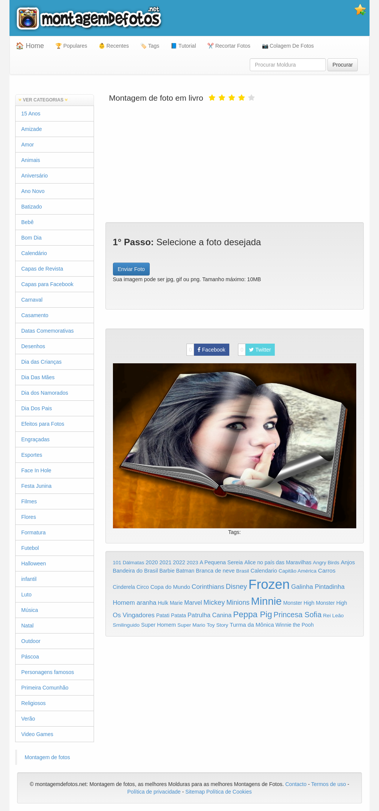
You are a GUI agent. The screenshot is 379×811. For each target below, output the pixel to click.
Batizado (31, 207)
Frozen (269, 584)
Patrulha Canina (210, 615)
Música (29, 610)
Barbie (167, 571)
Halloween (33, 563)
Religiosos (33, 703)
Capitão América (297, 571)
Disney (236, 586)
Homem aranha (135, 602)
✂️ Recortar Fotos (228, 46)
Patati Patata (171, 615)
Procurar (342, 65)
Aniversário (34, 176)
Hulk (163, 603)
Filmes (29, 501)
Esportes (31, 455)
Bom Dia (31, 238)
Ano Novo (32, 191)
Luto (26, 595)
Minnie (266, 601)
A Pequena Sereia (221, 562)
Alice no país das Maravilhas (278, 562)
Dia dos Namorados (44, 393)
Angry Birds (326, 562)
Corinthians (208, 586)
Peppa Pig (252, 614)
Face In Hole (36, 470)
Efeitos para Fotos (42, 424)
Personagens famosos (47, 672)
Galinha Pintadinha (318, 586)
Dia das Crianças (41, 362)
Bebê (27, 222)
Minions (237, 602)
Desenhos (33, 346)
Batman (185, 571)
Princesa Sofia (298, 614)
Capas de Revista (42, 269)
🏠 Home (30, 46)
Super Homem (158, 625)
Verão (28, 719)
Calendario (264, 571)
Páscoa (30, 657)
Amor (27, 145)
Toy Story (217, 625)
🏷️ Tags (149, 46)
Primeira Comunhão (45, 688)
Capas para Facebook (47, 284)
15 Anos (31, 114)
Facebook (205, 350)
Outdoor (31, 641)
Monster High (298, 603)
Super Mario (191, 625)
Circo (142, 587)
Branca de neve (215, 571)
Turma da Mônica (252, 624)
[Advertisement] (235, 162)
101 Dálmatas (128, 562)
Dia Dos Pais (36, 408)
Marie (176, 603)
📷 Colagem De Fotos (288, 46)
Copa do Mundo (170, 587)
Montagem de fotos (47, 757)
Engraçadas (35, 439)
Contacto (296, 784)
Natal (27, 626)
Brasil (242, 571)
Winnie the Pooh (295, 625)
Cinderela (124, 587)
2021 (165, 562)
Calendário (34, 253)
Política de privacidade (154, 792)
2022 (179, 562)
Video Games (37, 734)
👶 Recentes (114, 46)
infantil (28, 579)
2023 (192, 562)
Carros (326, 570)
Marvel (193, 602)
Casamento (35, 315)
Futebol (30, 548)
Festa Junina (36, 486)
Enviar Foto (131, 269)
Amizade (31, 129)
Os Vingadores (134, 615)
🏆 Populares (71, 46)
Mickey (214, 602)
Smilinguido (126, 625)
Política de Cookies (229, 792)
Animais (30, 160)
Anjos (348, 562)
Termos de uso (328, 784)
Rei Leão (333, 615)
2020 (152, 562)
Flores (28, 517)
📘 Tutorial (183, 46)
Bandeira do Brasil (135, 571)
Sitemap (195, 792)
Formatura (33, 532)
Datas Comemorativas (47, 331)
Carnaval (31, 300)
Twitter (254, 350)
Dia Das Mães (38, 377)
